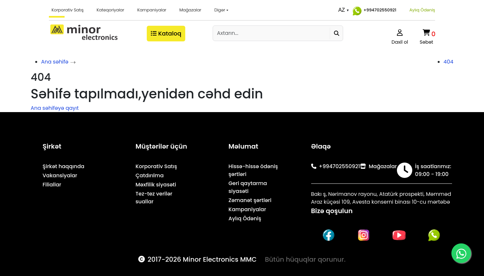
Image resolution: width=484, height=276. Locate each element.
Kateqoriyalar (110, 10)
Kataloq (166, 33)
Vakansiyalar (60, 175)
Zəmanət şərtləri (250, 200)
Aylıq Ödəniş (422, 10)
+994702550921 (373, 10)
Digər (219, 10)
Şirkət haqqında (63, 166)
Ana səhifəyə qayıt (55, 108)
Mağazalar (190, 10)
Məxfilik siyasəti (156, 184)
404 (448, 61)
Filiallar (52, 184)
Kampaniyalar (151, 10)
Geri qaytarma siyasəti (248, 187)
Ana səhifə (54, 61)
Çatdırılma (150, 175)
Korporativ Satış (67, 10)
